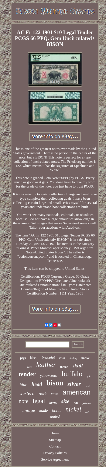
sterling (73, 358)
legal (39, 400)
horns (53, 402)
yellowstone (48, 376)
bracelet (48, 357)
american (77, 392)
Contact (55, 446)
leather (46, 364)
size (65, 401)
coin (62, 358)
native (85, 358)
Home (55, 433)
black (34, 358)
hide (23, 384)
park (43, 394)
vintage (28, 410)
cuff (87, 412)
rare (29, 366)
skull (77, 365)
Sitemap (55, 440)
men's (87, 386)
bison (54, 383)
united (55, 416)
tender (27, 374)
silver (74, 384)
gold (89, 376)
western (27, 393)
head (36, 384)
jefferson (86, 403)
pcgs (23, 358)
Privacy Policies (54, 453)
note (23, 401)
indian (64, 366)
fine (76, 402)
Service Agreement (55, 459)
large (54, 394)
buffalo (72, 374)
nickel (73, 409)
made (43, 411)
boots (56, 410)
